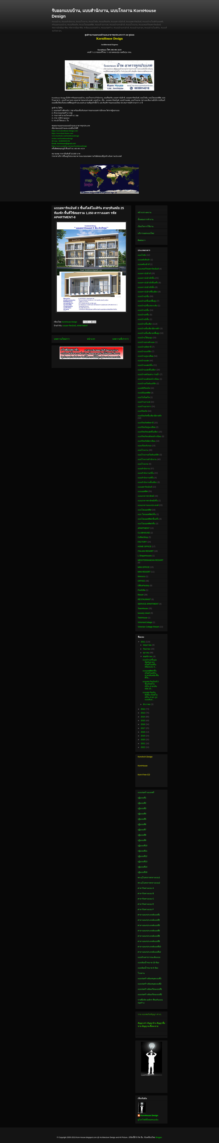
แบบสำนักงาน (144, 468)
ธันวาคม (147, 704)
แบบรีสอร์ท (142, 411)
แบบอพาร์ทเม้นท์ (69, 326)
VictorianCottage (145, 622)
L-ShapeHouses (145, 556)
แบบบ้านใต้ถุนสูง (145, 337)
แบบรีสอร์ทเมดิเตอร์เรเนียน (149, 436)
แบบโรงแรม (143, 464)
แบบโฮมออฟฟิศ (144, 510)
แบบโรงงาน (143, 450)
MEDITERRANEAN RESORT (150, 560)
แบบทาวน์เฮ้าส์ (144, 273)
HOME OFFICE (144, 546)
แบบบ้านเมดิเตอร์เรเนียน (148, 379)
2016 (143, 724)
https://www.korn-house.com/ (62, 133)
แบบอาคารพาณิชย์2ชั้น (148, 500)
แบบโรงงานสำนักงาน (147, 459)
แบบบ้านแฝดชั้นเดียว (147, 370)
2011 (143, 642)
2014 (143, 717)
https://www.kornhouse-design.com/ (65, 131)
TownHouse (143, 608)
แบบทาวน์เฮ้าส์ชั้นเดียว (148, 292)
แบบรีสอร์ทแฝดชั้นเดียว (148, 432)
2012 (143, 709)
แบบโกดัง (142, 255)
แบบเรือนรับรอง (144, 445)
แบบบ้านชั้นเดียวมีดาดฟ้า (149, 328)
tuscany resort (144, 613)
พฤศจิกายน (148, 656)
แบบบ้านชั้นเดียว (145, 324)
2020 (143, 739)
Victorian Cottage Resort (148, 627)
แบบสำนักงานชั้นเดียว (147, 482)
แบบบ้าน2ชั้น (143, 296)
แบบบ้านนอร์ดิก (144, 351)
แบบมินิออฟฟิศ (144, 393)
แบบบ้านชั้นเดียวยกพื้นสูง (148, 333)
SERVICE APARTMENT (148, 604)
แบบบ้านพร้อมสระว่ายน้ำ (148, 374)
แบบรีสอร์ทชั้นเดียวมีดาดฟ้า (150, 416)
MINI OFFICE (144, 567)
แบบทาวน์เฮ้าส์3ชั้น (146, 287)
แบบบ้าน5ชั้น (143, 319)
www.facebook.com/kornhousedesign (65, 136)
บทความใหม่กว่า (62, 339)
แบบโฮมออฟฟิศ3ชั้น (146, 523)
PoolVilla (141, 590)
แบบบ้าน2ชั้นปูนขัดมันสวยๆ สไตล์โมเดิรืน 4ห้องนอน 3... (150, 663)
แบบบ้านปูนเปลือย (145, 356)
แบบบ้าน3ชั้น (143, 310)
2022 (143, 747)
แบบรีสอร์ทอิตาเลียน (146, 441)
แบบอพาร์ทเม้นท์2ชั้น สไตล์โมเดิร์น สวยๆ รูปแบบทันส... (150, 695)
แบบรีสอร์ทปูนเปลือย (146, 427)
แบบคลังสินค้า (144, 260)
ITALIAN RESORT (146, 551)
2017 (143, 728)
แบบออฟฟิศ (143, 491)
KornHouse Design (149, 1115)
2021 (143, 743)
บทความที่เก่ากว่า (120, 339)
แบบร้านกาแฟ (144, 402)
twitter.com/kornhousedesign (62, 138)
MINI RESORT (144, 572)
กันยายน (147, 649)
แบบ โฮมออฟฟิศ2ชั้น (147, 514)
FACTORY (142, 542)
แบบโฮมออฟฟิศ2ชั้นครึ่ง (148, 519)
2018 (143, 732)
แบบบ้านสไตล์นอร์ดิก (147, 383)
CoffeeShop (143, 537)
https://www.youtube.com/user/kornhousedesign (69, 146)
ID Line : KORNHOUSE (61, 141)
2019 (143, 736)
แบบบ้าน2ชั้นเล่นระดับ (147, 305)
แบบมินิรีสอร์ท (144, 388)
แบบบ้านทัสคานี (145, 347)
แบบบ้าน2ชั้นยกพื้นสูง (147, 301)
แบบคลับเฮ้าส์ (144, 264)
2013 (143, 713)
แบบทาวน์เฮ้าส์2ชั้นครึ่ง (148, 282)
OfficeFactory (143, 585)
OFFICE (141, 581)
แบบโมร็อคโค (144, 397)
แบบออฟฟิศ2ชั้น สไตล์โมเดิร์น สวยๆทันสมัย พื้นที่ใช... (151, 674)
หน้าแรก (91, 339)
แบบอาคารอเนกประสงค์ (148, 505)
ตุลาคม (146, 653)
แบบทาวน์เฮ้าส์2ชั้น (146, 278)
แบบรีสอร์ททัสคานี (146, 423)
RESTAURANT (144, 599)
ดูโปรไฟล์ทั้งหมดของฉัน (148, 1120)
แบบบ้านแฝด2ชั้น (145, 365)
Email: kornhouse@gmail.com (64, 143)
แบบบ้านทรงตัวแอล (146, 342)
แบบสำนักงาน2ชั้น (146, 473)
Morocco (141, 576)
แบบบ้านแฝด (143, 360)
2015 (143, 720)
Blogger (159, 1137)
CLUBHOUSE (144, 533)
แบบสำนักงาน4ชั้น (146, 478)
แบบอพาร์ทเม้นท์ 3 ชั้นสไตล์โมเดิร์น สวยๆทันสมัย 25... (151, 685)
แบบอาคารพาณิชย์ (146, 496)
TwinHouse (142, 618)
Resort (140, 595)
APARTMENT (82, 326)
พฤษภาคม (147, 645)
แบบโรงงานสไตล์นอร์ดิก (148, 455)
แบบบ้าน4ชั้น (143, 315)
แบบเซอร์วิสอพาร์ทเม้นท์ (148, 269)
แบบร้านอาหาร (144, 406)
